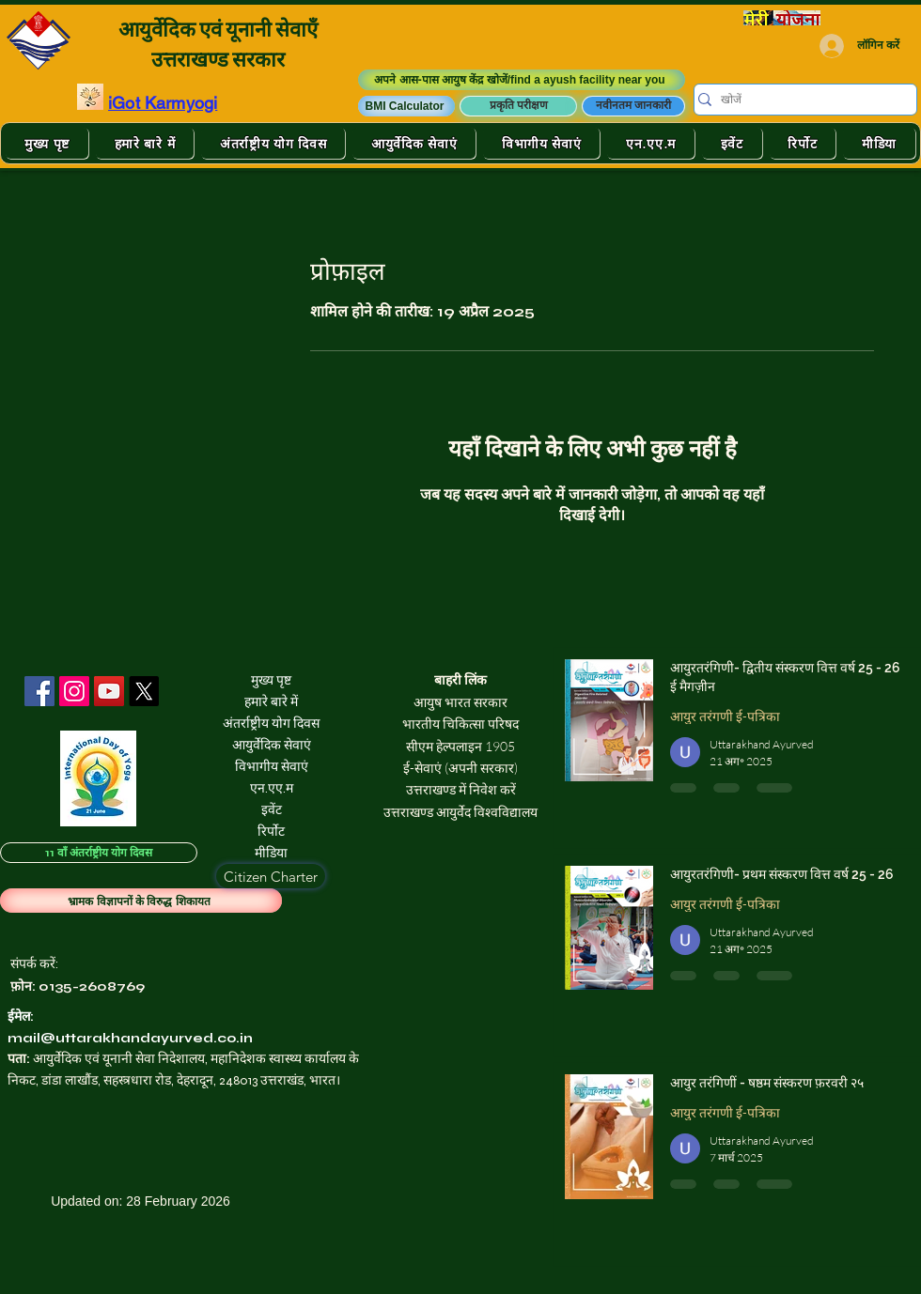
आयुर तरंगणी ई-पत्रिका (725, 716)
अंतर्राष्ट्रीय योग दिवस (271, 724)
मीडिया (271, 853)
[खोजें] (799, 100)
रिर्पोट (271, 832)
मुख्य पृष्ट (271, 680)
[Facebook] (39, 691)
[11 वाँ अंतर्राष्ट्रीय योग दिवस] (98, 852)
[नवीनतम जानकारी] (633, 106)
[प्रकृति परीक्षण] (518, 106)
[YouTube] (109, 691)
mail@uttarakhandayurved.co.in (130, 1038)
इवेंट (271, 810)
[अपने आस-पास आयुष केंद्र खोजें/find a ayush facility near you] (521, 79)
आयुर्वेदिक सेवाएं (271, 745)
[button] (406, 106)
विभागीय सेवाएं (271, 767)
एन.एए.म (271, 788)
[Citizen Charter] (270, 876)
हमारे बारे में (271, 702)
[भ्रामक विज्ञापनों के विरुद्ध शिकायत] (141, 900)
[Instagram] (74, 691)
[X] (144, 691)
